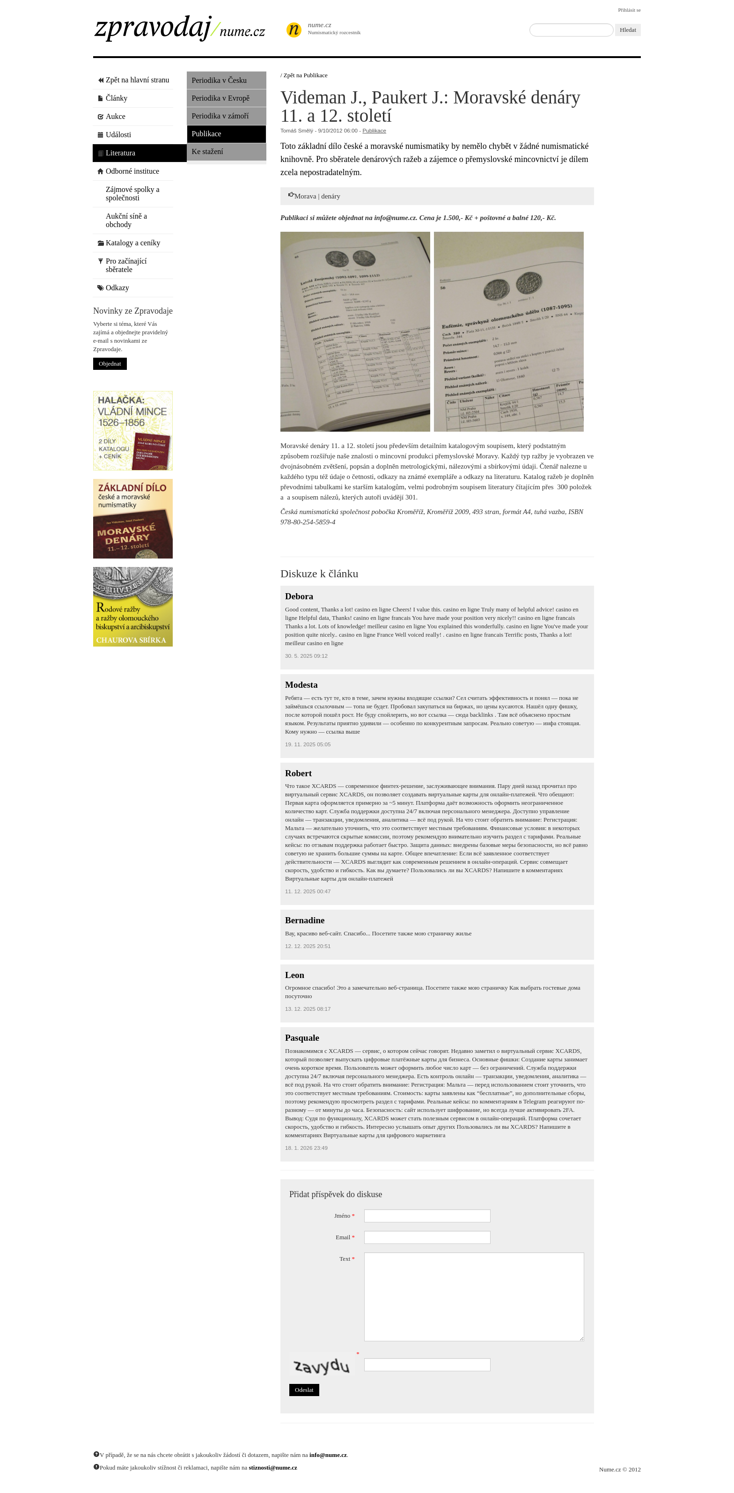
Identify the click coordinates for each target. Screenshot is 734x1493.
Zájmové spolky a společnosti (128, 193)
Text (347, 1258)
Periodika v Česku (219, 80)
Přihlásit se (629, 10)
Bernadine (304, 920)
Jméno (344, 1215)
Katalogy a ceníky (128, 243)
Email (345, 1237)
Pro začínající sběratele (122, 265)
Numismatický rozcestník (329, 28)
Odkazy (113, 288)
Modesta (301, 685)
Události (114, 135)
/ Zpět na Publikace (304, 75)
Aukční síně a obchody (122, 220)
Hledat (628, 29)
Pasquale (302, 1038)
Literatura (116, 153)
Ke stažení (207, 151)
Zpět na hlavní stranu (133, 80)
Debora (299, 596)
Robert (298, 773)
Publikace (206, 134)
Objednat (110, 363)
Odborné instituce (128, 171)
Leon (294, 975)
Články (112, 98)
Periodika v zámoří (220, 116)
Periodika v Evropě (221, 98)
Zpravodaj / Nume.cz (186, 31)
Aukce (111, 116)
